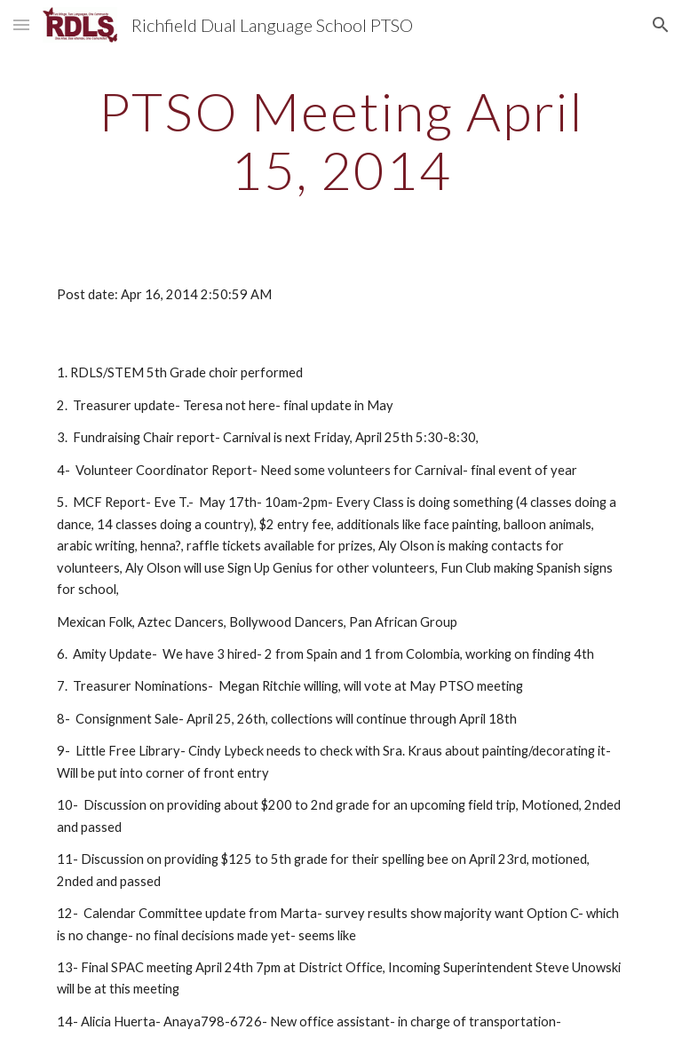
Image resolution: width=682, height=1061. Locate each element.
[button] (21, 24)
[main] (340, 140)
